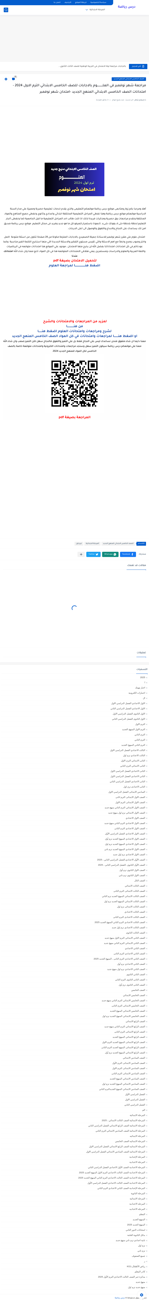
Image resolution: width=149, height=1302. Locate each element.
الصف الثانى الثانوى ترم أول (132, 985)
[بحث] (6, 10)
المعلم (142, 1214)
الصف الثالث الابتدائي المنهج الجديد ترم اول (124, 901)
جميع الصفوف (138, 1256)
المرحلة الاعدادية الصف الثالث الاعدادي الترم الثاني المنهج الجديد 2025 (111, 1177)
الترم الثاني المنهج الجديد (133, 745)
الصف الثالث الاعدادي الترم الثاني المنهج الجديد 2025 (120, 922)
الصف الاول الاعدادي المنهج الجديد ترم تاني (124, 849)
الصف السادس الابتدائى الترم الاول (128, 1068)
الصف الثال (139, 880)
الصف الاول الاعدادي (135, 818)
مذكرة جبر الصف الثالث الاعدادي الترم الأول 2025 (121, 1276)
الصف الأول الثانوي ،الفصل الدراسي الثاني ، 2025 (121, 865)
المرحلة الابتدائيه (137, 1136)
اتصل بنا (57, 3)
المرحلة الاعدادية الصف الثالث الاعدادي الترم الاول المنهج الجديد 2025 (112, 1172)
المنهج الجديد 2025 (136, 1224)
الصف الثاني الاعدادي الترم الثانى (129, 953)
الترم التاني (140, 734)
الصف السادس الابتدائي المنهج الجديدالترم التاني (122, 1089)
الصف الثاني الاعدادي (135, 948)
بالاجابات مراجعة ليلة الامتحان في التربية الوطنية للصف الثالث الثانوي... (92, 66)
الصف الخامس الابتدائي (134, 995)
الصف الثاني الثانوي (135, 974)
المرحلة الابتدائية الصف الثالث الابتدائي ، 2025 (123, 1120)
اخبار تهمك (140, 687)
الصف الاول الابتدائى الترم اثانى (130, 797)
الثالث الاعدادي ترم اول (134, 755)
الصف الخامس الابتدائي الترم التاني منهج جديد (123, 1000)
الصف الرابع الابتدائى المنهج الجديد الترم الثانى (123, 1047)
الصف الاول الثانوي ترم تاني (132, 875)
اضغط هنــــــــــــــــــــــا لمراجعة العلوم (74, 266)
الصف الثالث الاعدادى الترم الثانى (129, 917)
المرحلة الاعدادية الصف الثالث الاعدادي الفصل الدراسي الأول (116, 1183)
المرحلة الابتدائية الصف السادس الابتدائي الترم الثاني (120, 1130)
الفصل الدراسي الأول (135, 1094)
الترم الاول (140, 724)
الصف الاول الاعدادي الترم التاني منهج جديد (124, 823)
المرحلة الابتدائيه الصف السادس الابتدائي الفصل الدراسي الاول (115, 1151)
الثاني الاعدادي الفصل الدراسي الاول (127, 776)
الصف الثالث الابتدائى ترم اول (131, 906)
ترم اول (79, 544)
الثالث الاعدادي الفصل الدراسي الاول (127, 750)
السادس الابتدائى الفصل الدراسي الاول (126, 792)
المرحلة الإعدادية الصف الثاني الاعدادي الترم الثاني (121, 1188)
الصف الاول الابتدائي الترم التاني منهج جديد (125, 807)
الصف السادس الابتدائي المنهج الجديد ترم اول (123, 1084)
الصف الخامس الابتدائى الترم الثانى (128, 1005)
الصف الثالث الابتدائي (135, 885)
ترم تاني (141, 1250)
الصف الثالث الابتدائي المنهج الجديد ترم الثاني (123, 896)
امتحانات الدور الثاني (135, 1230)
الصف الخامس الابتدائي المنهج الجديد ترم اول (123, 1016)
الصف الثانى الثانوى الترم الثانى (130, 979)
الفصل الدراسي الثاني (134, 1104)
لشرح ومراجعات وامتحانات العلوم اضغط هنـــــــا (74, 331)
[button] (128, 554)
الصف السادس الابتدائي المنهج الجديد (127, 1078)
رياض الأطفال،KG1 (136, 1266)
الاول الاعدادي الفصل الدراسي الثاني (127, 708)
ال (144, 698)
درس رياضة (126, 7)
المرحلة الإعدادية (137, 1157)
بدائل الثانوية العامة (136, 1235)
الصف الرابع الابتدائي (135, 1021)
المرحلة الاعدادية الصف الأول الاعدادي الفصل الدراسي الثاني (116, 1167)
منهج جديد (140, 1282)
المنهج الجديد (139, 1219)
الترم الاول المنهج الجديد (133, 729)
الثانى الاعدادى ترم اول (134, 786)
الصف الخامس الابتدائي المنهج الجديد (129, 79)
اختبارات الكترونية (137, 693)
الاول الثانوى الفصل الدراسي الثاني (128, 719)
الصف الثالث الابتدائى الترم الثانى (129, 891)
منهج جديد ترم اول (136, 1287)
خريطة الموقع (81, 3)
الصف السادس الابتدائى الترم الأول (128, 1063)
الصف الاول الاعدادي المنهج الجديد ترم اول (125, 844)
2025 (142, 677)
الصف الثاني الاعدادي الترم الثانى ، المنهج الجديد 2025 (119, 958)
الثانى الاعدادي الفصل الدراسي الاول (127, 771)
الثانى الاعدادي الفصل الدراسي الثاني (127, 781)
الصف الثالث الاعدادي (135, 912)
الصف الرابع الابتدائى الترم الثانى (129, 1031)
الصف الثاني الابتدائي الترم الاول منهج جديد (125, 938)
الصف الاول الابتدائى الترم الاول (130, 802)
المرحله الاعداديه (137, 1209)
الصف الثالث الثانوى (135, 932)
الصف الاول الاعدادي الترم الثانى (129, 828)
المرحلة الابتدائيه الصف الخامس (130, 1141)
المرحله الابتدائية (137, 1198)
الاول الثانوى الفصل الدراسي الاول (129, 713)
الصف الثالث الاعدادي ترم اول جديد (128, 927)
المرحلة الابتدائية (97, 10)
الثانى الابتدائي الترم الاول (133, 760)
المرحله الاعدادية (137, 1203)
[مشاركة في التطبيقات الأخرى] (81, 554)
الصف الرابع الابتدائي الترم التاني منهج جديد (124, 1026)
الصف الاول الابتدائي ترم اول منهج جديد (126, 812)
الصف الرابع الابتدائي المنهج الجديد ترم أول (125, 1052)
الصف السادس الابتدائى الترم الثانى (128, 1073)
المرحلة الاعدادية (137, 1162)
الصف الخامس (138, 990)
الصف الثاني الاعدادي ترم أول (131, 964)
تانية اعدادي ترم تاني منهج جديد (130, 1240)
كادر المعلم (140, 1271)
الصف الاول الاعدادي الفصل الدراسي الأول (125, 833)
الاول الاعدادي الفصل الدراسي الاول (128, 703)
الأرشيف (67, 3)
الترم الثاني (140, 739)
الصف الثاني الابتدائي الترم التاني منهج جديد (124, 943)
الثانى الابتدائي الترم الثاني (132, 766)
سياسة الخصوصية (98, 3)
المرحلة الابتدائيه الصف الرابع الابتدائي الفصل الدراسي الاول (117, 1146)
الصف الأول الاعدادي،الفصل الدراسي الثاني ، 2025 (121, 859)
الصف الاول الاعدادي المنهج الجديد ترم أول (125, 839)
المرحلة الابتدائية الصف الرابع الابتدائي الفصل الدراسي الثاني (116, 1125)
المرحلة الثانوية (138, 1193)
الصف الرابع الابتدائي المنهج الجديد (129, 1037)
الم (143, 1110)
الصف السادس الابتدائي (134, 1057)
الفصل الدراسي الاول (135, 1099)
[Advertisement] (74, 39)
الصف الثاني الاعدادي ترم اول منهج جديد (126, 969)
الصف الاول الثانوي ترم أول (132, 870)
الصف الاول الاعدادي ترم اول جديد (129, 854)
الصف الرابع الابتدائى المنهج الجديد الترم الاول (123, 1042)
